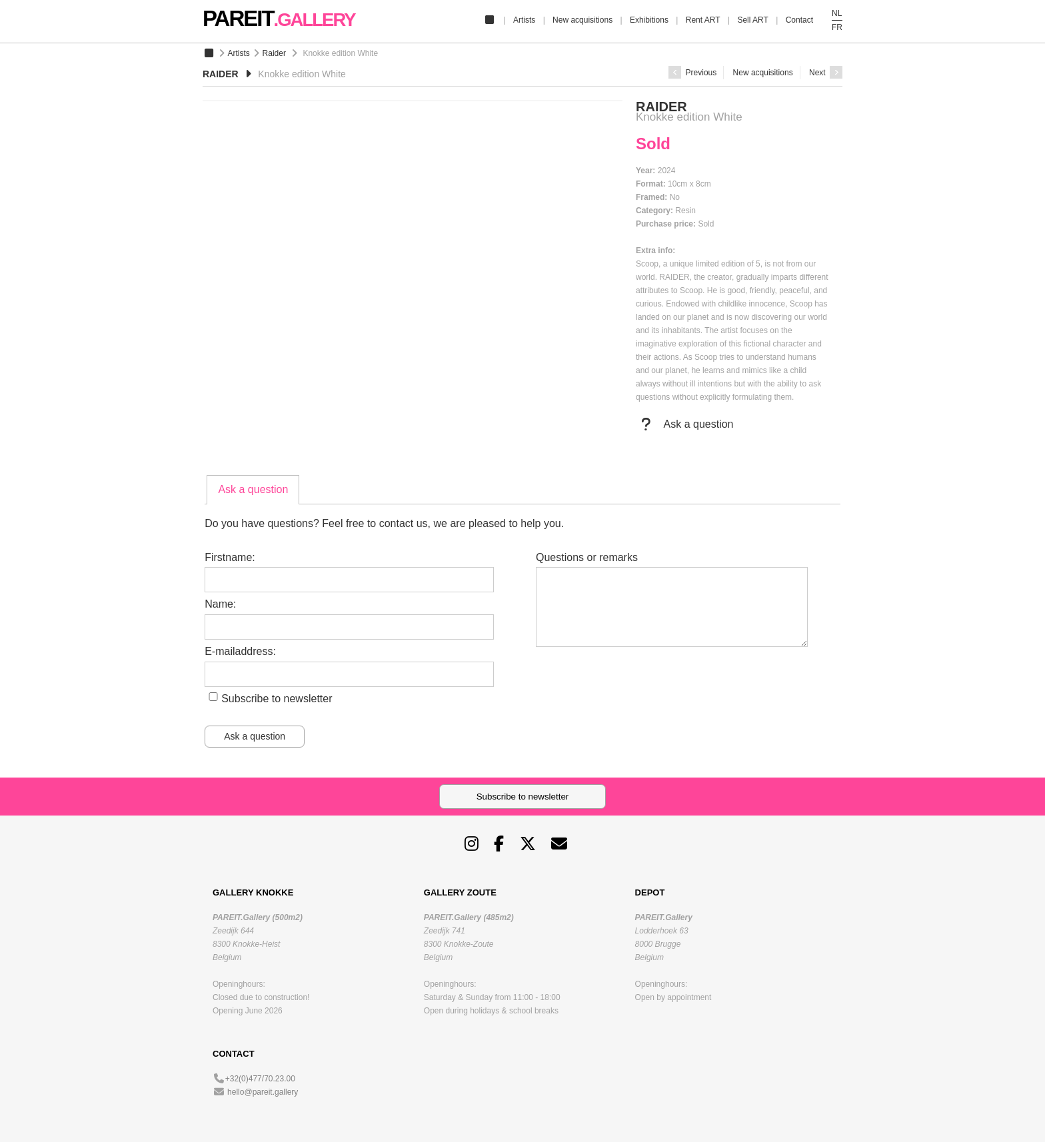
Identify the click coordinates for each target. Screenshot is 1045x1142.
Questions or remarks (587, 557)
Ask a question (685, 424)
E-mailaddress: (240, 651)
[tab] (253, 489)
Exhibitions (649, 20)
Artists (524, 20)
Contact (799, 20)
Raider (274, 53)
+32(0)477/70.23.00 (260, 1078)
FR (837, 27)
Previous (692, 72)
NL (837, 13)
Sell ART (752, 20)
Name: (220, 604)
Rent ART (703, 20)
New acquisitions (582, 20)
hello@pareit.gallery (262, 1092)
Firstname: (230, 557)
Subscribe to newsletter (276, 698)
